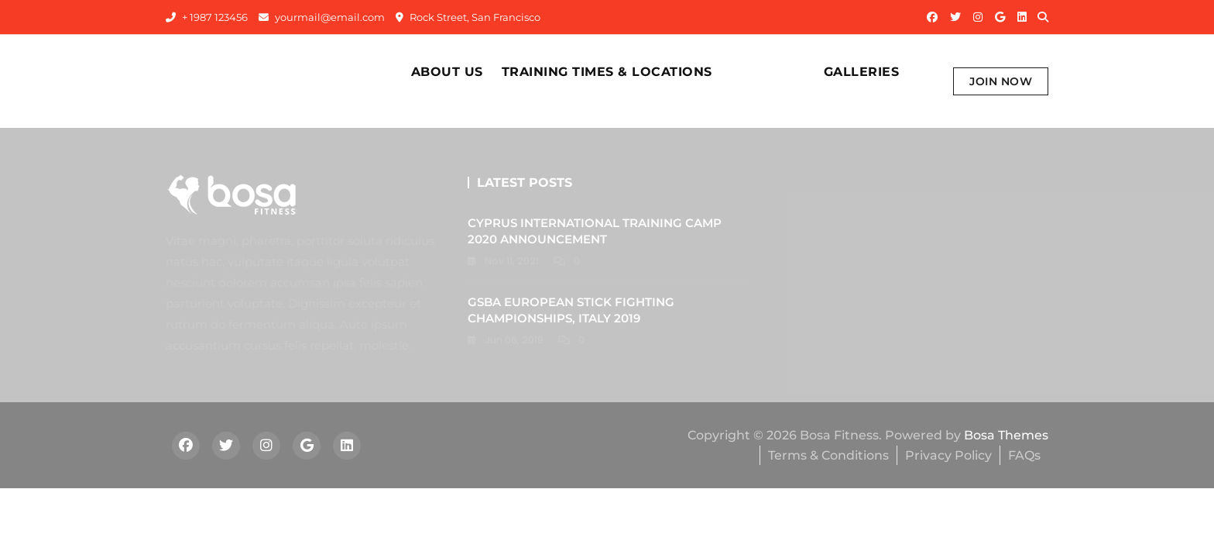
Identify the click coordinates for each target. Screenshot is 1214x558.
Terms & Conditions (828, 455)
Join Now (1000, 81)
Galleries (862, 71)
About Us (447, 71)
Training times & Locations (607, 71)
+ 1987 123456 (207, 17)
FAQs (1024, 455)
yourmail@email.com (322, 17)
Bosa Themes (1006, 435)
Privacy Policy (948, 455)
